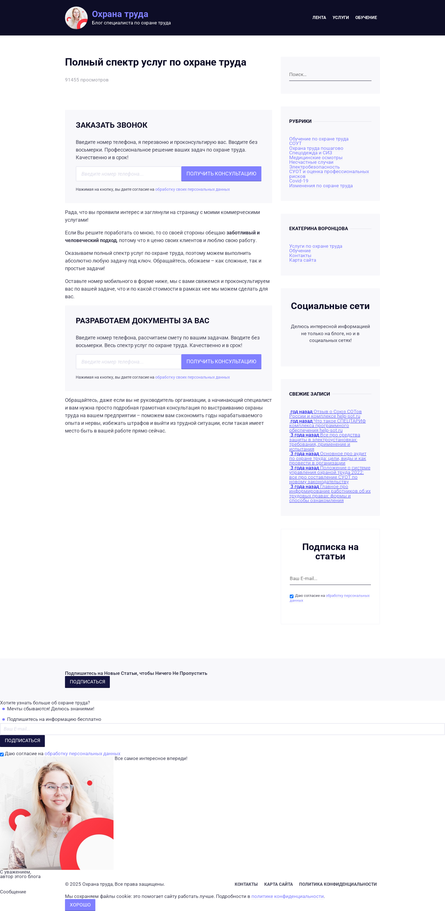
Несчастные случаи (311, 162)
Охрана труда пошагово (316, 148)
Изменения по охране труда (321, 185)
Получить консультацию (221, 174)
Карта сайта (302, 260)
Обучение (366, 17)
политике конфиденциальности (287, 896)
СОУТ (295, 143)
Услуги (341, 17)
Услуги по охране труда (315, 246)
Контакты (300, 255)
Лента (319, 17)
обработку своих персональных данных (192, 189)
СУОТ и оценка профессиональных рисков (329, 174)
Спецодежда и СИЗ (310, 153)
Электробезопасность (314, 167)
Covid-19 (298, 181)
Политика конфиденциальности (338, 884)
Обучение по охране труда (319, 139)
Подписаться (87, 682)
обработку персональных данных (82, 753)
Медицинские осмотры (316, 157)
